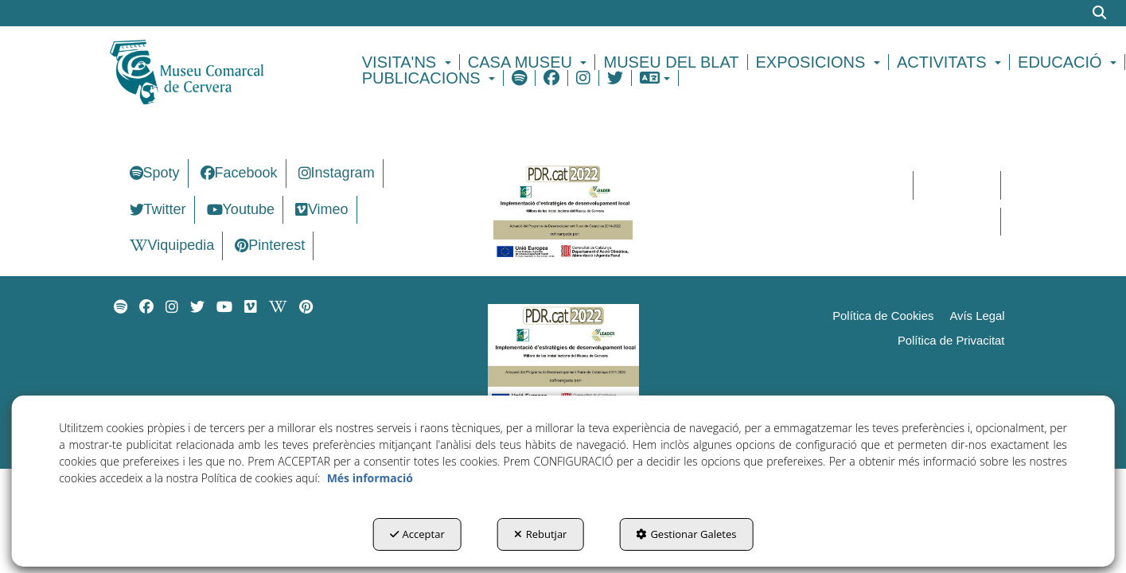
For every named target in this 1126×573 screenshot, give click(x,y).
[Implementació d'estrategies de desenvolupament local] (563, 210)
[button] (214, 70)
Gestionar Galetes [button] (686, 534)
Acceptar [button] (417, 534)
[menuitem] (409, 62)
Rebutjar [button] (540, 534)
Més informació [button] (370, 477)
